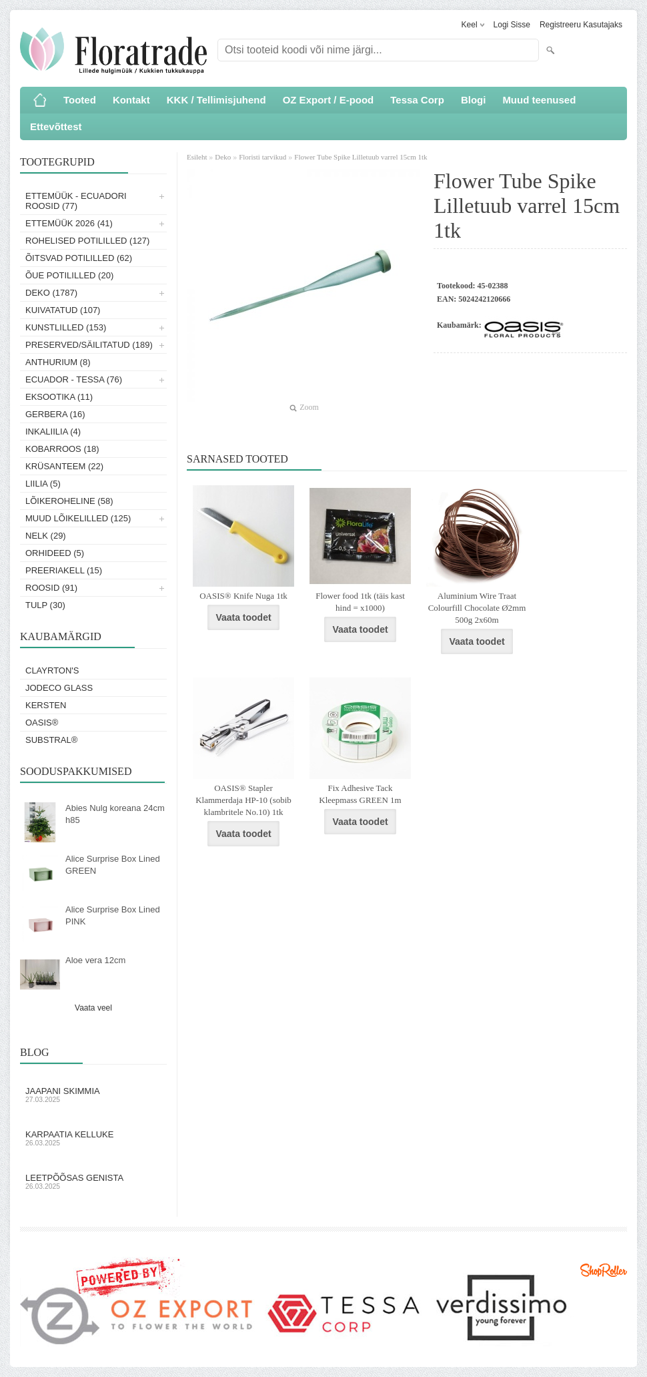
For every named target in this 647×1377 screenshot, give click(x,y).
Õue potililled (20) (69, 275)
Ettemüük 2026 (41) (69, 223)
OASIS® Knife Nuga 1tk (243, 596)
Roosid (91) (51, 588)
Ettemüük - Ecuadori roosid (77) (76, 201)
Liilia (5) (43, 484)
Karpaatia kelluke (93, 1138)
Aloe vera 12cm (95, 960)
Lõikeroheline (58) (69, 501)
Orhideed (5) (54, 553)
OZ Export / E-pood (328, 99)
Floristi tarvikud (262, 157)
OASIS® (41, 723)
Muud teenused (539, 99)
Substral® (51, 740)
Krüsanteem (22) (64, 466)
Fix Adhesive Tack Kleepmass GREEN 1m (360, 794)
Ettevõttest (56, 126)
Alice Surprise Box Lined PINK (112, 915)
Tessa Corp (417, 99)
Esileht (198, 157)
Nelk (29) (45, 536)
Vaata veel (93, 1008)
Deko (223, 157)
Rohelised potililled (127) (87, 241)
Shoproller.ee (603, 1270)
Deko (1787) (51, 293)
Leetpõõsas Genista (93, 1181)
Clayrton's (52, 670)
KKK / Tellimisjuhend (216, 99)
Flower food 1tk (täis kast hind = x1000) (360, 602)
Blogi (473, 99)
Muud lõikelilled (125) (78, 518)
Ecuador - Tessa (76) (73, 379)
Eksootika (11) (59, 397)
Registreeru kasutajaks (581, 24)
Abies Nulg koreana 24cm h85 (115, 814)
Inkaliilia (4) (53, 432)
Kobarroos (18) (62, 449)
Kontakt (131, 99)
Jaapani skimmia (93, 1094)
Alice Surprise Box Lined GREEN (112, 865)
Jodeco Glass (59, 688)
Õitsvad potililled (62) (78, 258)
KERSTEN (45, 705)
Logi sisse (512, 24)
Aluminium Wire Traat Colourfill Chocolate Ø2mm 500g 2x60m (477, 608)
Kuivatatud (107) (62, 310)
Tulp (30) (45, 605)
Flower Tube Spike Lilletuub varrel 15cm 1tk (360, 157)
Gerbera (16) (55, 414)
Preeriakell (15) (63, 570)
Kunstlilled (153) (65, 327)
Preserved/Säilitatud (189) (89, 345)
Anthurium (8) (58, 362)
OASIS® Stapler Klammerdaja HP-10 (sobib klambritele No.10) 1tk (243, 800)
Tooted (79, 99)
